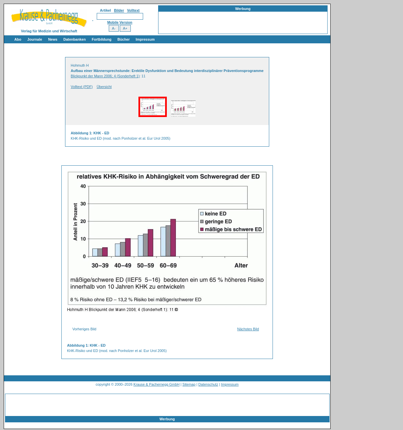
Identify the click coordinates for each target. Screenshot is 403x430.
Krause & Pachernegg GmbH (156, 384)
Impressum (145, 39)
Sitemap (188, 384)
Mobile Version (119, 22)
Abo (17, 39)
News (52, 39)
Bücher (123, 39)
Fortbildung (101, 39)
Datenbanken (74, 39)
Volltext (133, 10)
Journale (34, 39)
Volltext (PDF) (82, 87)
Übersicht (104, 87)
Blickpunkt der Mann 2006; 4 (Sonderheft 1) (105, 76)
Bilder (119, 10)
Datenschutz (208, 384)
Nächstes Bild (248, 329)
